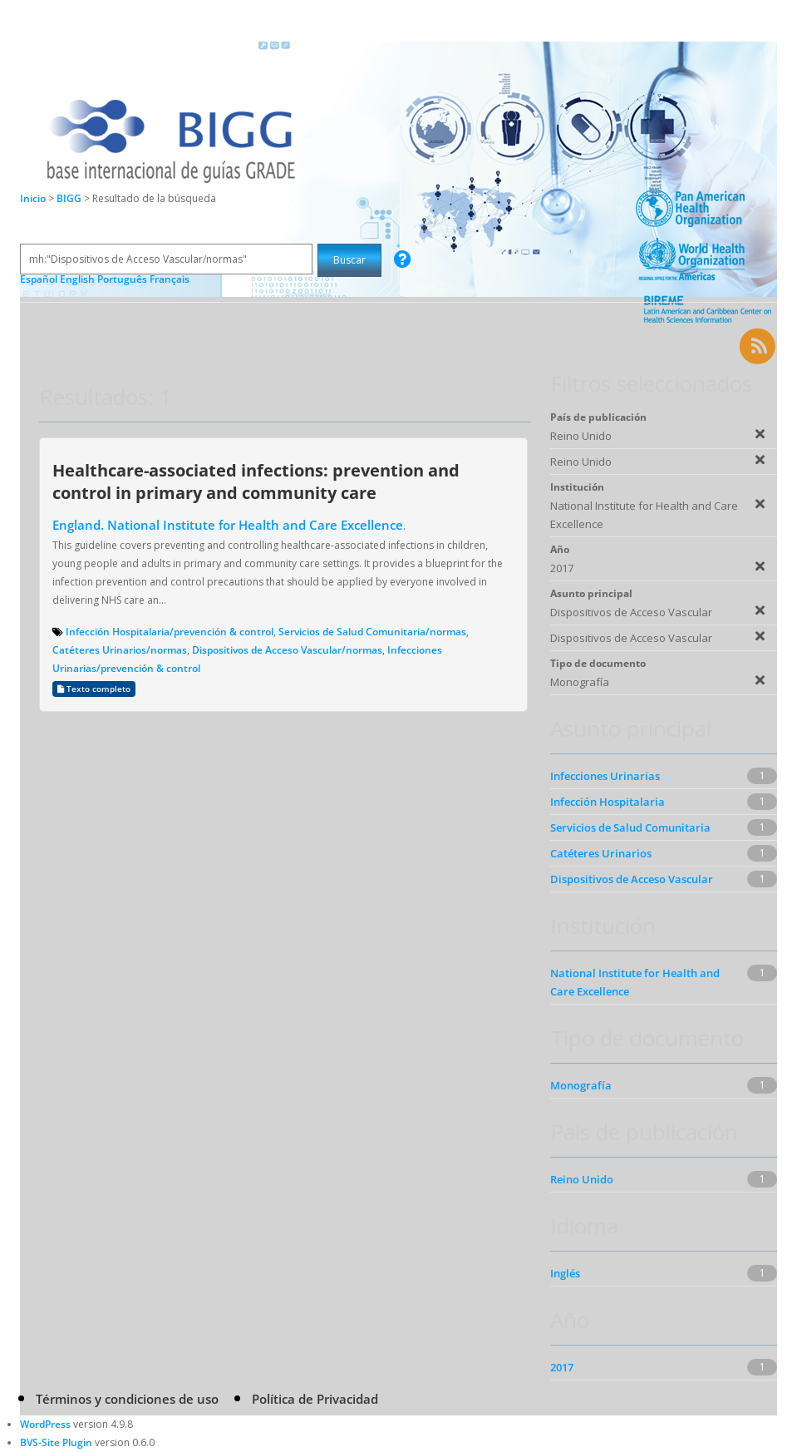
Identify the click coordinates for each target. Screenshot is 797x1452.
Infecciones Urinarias (605, 775)
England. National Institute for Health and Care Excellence (227, 524)
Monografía (581, 1085)
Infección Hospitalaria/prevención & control (169, 632)
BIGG (70, 198)
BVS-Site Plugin (56, 1442)
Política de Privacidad (315, 1398)
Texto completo (93, 689)
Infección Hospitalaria (607, 801)
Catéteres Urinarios (601, 853)
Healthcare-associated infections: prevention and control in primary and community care (256, 481)
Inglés (565, 1273)
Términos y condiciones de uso (127, 1398)
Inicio (33, 198)
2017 (561, 1367)
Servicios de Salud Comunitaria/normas (372, 632)
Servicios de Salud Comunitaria (630, 827)
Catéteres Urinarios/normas (119, 650)
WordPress (45, 1424)
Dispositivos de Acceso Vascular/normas (287, 650)
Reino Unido (581, 1179)
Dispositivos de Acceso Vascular (631, 879)
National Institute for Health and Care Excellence (635, 982)
